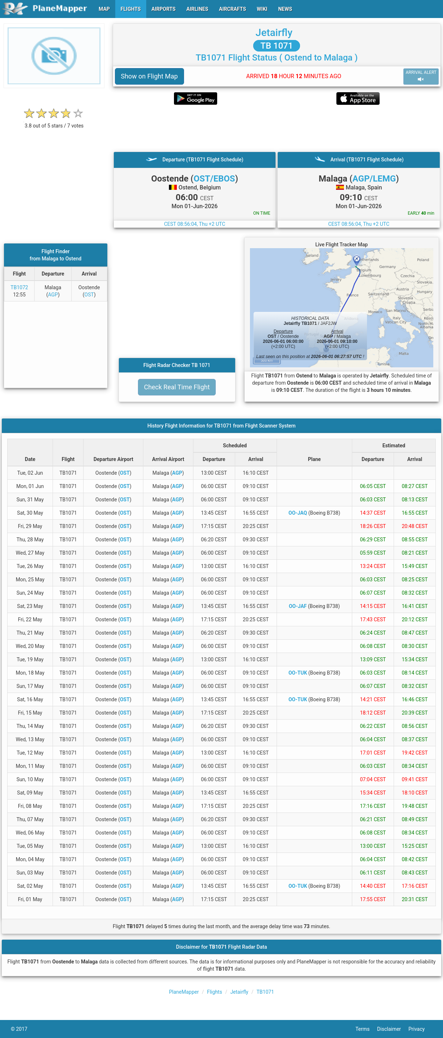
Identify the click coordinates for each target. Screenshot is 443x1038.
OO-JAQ (297, 513)
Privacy (420, 1029)
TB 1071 (276, 46)
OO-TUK (297, 673)
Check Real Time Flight (177, 387)
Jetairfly (274, 33)
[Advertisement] (277, 128)
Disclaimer (392, 1029)
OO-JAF (298, 606)
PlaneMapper (184, 992)
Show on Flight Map (149, 76)
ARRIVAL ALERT (421, 76)
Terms (366, 1029)
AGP (53, 294)
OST (89, 294)
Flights (214, 992)
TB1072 (19, 287)
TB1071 (265, 992)
